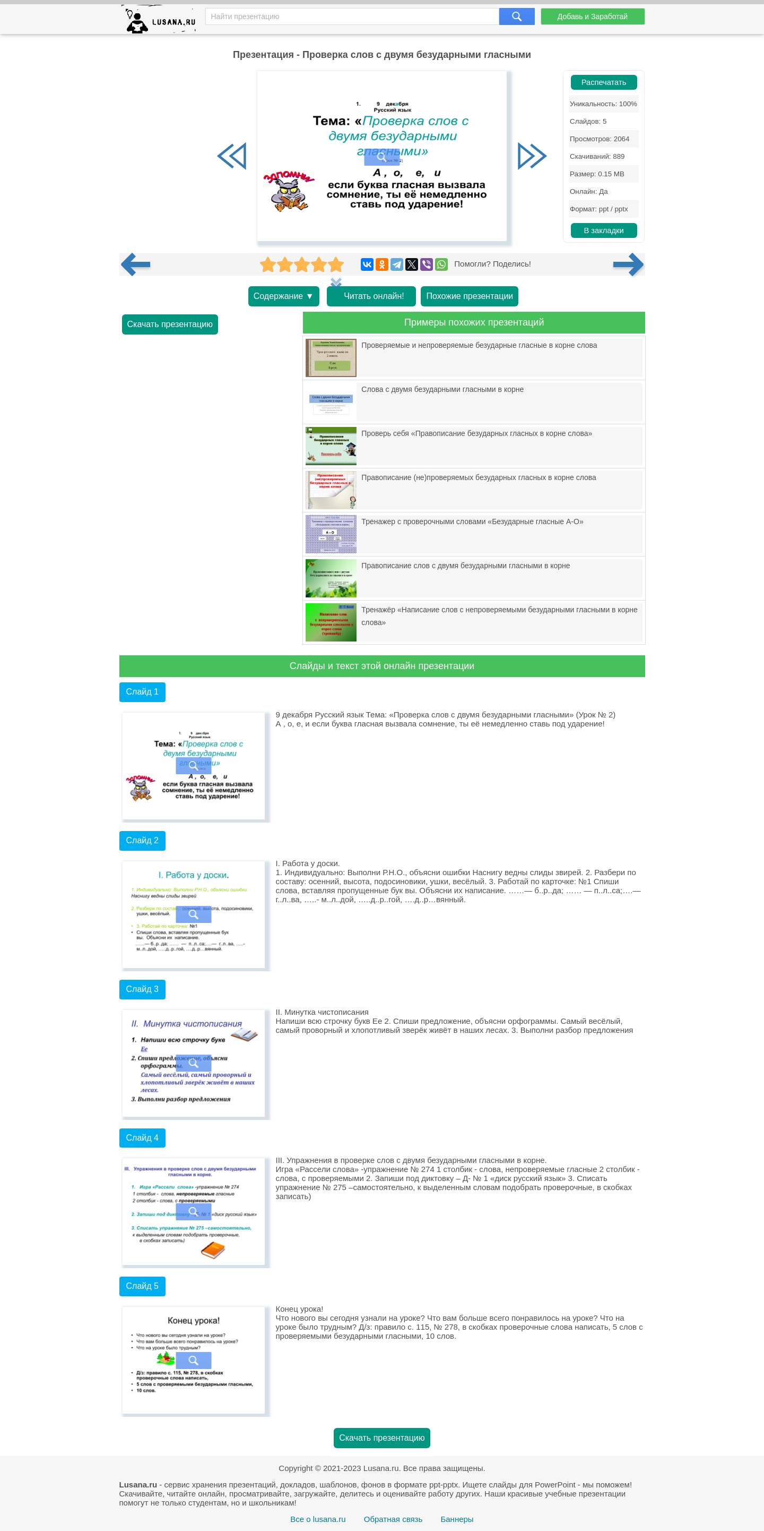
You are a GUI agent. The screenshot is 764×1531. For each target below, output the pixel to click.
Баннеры (456, 1519)
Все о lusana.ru (317, 1519)
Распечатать (604, 82)
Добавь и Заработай (593, 16)
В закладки (603, 230)
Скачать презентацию (170, 324)
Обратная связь (393, 1519)
